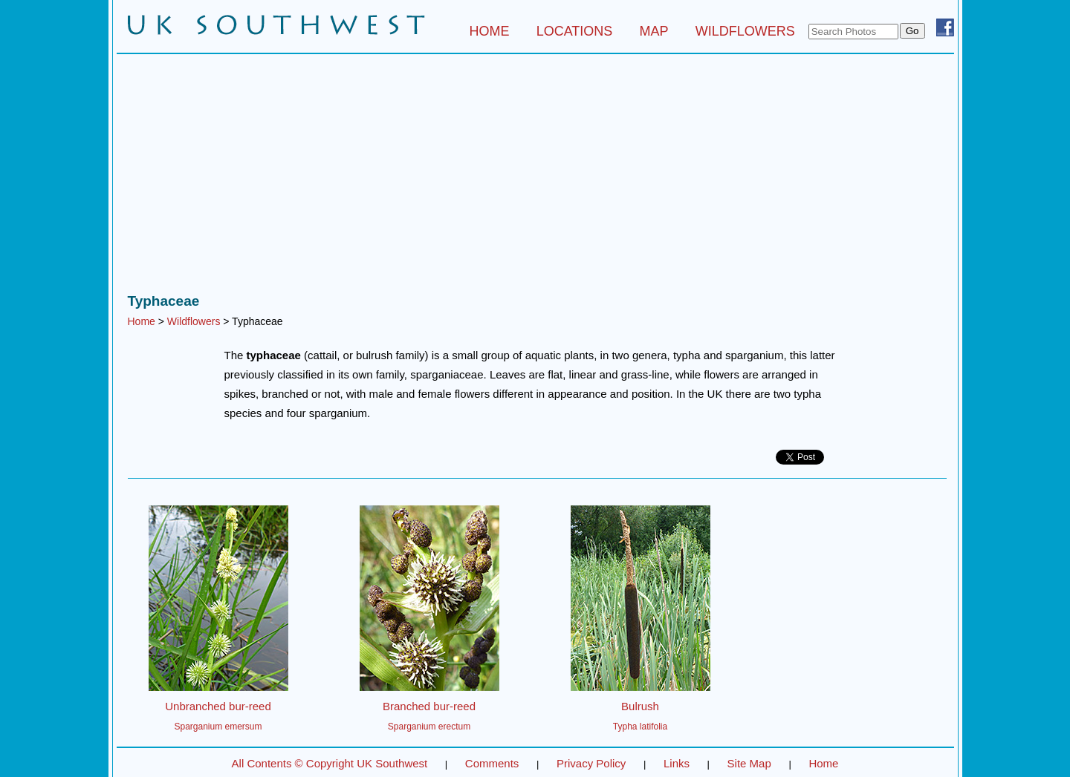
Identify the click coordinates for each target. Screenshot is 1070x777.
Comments (492, 763)
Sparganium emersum (218, 726)
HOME (489, 31)
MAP (654, 31)
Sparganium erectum (429, 726)
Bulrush (640, 706)
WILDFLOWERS (745, 31)
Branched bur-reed (429, 706)
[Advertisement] (535, 177)
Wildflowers (194, 321)
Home (141, 321)
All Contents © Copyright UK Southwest (330, 763)
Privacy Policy (591, 763)
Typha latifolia (640, 726)
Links (677, 763)
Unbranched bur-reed (218, 706)
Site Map (749, 763)
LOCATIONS (574, 31)
